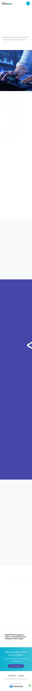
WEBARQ (24, 679)
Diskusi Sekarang (16, 666)
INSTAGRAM (12, 675)
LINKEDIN (21, 675)
